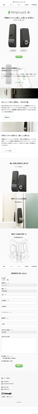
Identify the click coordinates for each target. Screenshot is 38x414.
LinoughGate (6, 388)
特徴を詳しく (8, 118)
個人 (8, 286)
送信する (19, 372)
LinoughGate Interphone (8, 390)
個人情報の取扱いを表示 (7, 368)
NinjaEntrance (6, 396)
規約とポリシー (10, 403)
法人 (4, 286)
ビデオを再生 (18, 83)
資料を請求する (19, 57)
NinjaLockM (5, 394)
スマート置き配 (6, 385)
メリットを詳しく (9, 151)
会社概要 (3, 403)
